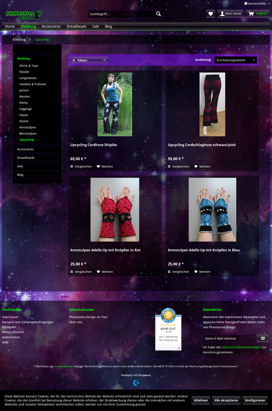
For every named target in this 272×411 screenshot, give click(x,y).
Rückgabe (9, 327)
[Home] (10, 26)
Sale (20, 166)
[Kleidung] (28, 26)
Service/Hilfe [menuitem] (255, 3)
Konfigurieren (255, 400)
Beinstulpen (28, 133)
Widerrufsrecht (13, 332)
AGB (5, 342)
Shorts (23, 121)
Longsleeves (28, 78)
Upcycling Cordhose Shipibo (93, 145)
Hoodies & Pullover (32, 84)
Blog (20, 175)
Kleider (24, 72)
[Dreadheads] (76, 26)
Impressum (10, 317)
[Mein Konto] (230, 14)
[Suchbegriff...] (125, 14)
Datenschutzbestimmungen (241, 347)
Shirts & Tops (28, 66)
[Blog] (108, 26)
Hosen (23, 115)
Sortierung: (203, 60)
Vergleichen (81, 166)
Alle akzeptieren (226, 400)
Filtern (80, 60)
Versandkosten (64, 366)
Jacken (24, 90)
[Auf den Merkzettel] (105, 166)
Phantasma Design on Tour (88, 317)
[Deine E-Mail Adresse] (229, 338)
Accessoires (25, 149)
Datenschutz (11, 337)
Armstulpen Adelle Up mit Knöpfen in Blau (204, 250)
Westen (24, 96)
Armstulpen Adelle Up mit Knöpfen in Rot (105, 250)
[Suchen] (158, 14)
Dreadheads (26, 158)
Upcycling (26, 140)
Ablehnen (201, 400)
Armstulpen (27, 127)
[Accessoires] (51, 26)
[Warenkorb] (258, 14)
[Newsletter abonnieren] (263, 338)
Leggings (25, 109)
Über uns (75, 322)
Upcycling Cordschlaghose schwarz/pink (202, 145)
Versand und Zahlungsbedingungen (28, 322)
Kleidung (23, 58)
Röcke (23, 103)
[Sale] (95, 26)
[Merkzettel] (210, 14)
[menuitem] (125, 14)
